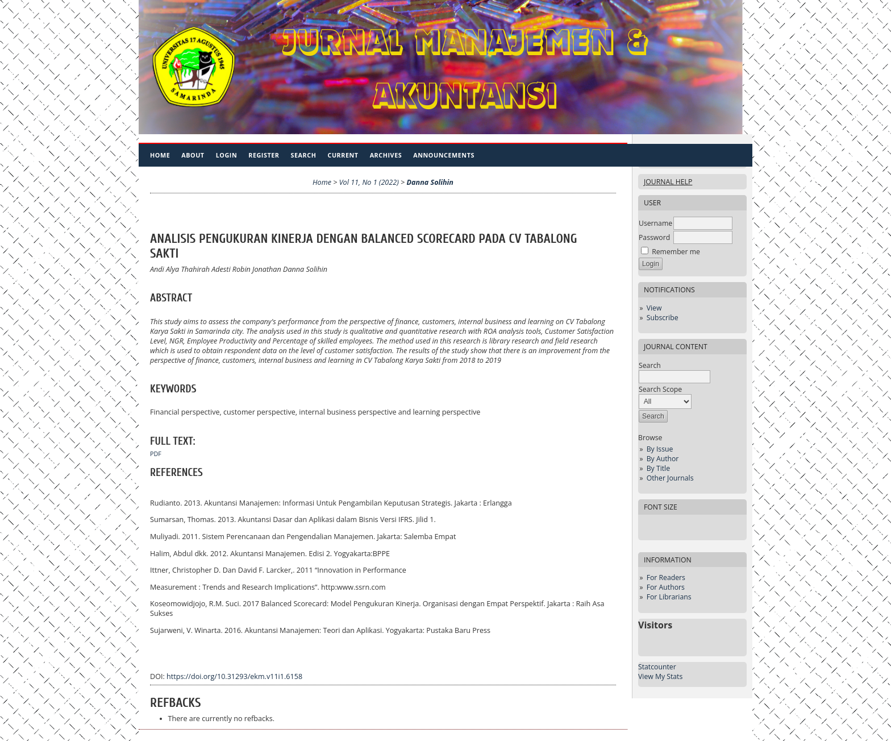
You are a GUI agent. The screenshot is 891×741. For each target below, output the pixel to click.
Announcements (443, 155)
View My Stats (660, 676)
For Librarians (669, 597)
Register (263, 155)
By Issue (660, 449)
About (192, 155)
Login (227, 155)
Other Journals (670, 478)
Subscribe (662, 317)
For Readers (666, 577)
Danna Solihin (430, 182)
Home (160, 155)
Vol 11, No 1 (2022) (369, 182)
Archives (386, 155)
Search (304, 155)
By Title (658, 468)
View (654, 308)
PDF (155, 454)
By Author (663, 458)
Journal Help (668, 182)
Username (655, 223)
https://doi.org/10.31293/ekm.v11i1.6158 (234, 676)
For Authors (666, 587)
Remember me (676, 251)
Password (654, 237)
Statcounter (657, 667)
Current (342, 155)
